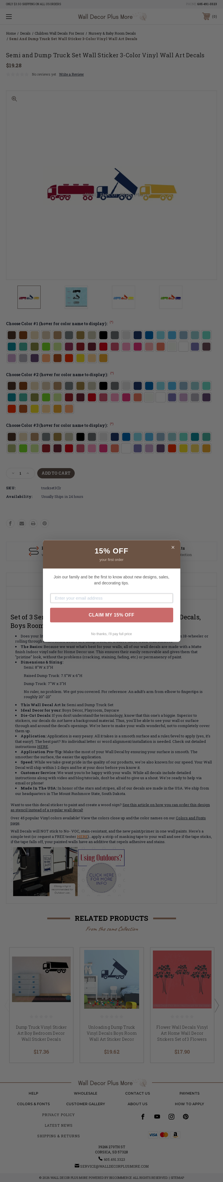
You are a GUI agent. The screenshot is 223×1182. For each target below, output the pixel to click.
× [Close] (173, 547)
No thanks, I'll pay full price (111, 634)
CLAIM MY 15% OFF (112, 614)
